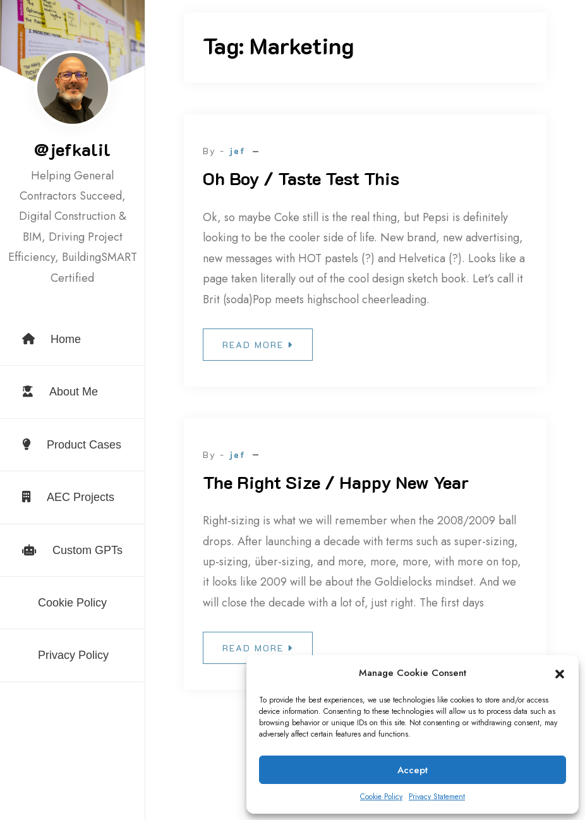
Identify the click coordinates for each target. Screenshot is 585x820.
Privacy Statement (437, 796)
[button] (559, 673)
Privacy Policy (73, 655)
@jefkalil (72, 149)
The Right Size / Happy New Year (336, 482)
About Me (60, 391)
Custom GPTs (72, 550)
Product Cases (71, 444)
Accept (412, 770)
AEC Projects (68, 497)
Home (51, 339)
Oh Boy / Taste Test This (301, 178)
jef (237, 151)
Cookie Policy (381, 796)
